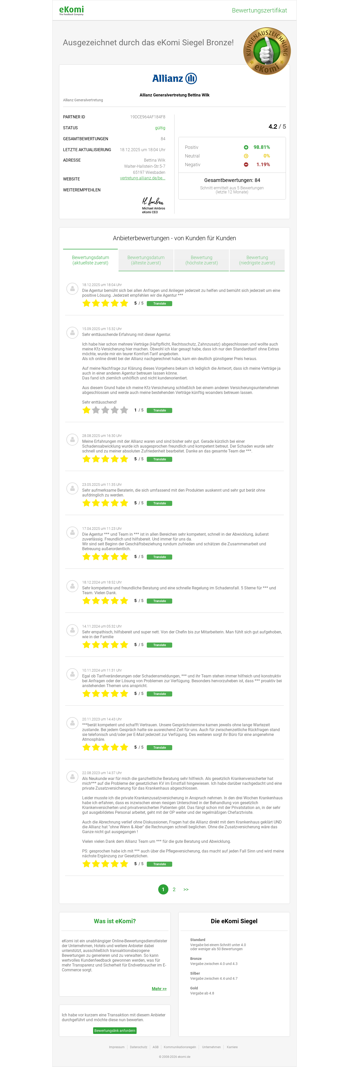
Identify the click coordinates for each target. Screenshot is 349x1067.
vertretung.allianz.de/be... (142, 178)
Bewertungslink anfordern (114, 1031)
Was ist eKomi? (115, 921)
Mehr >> (159, 988)
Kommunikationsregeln (180, 1047)
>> (185, 889)
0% (257, 156)
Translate (159, 303)
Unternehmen (211, 1047)
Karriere (232, 1047)
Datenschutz (138, 1047)
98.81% (257, 147)
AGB (155, 1047)
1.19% (257, 164)
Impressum (117, 1047)
